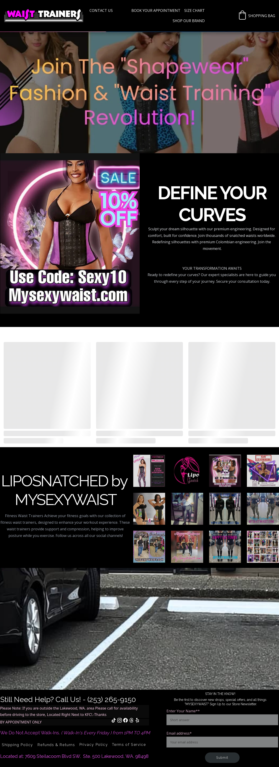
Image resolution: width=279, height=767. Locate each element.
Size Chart (194, 10)
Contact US (101, 10)
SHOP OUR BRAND (189, 20)
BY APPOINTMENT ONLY (21, 722)
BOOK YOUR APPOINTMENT (155, 10)
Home (122, 10)
